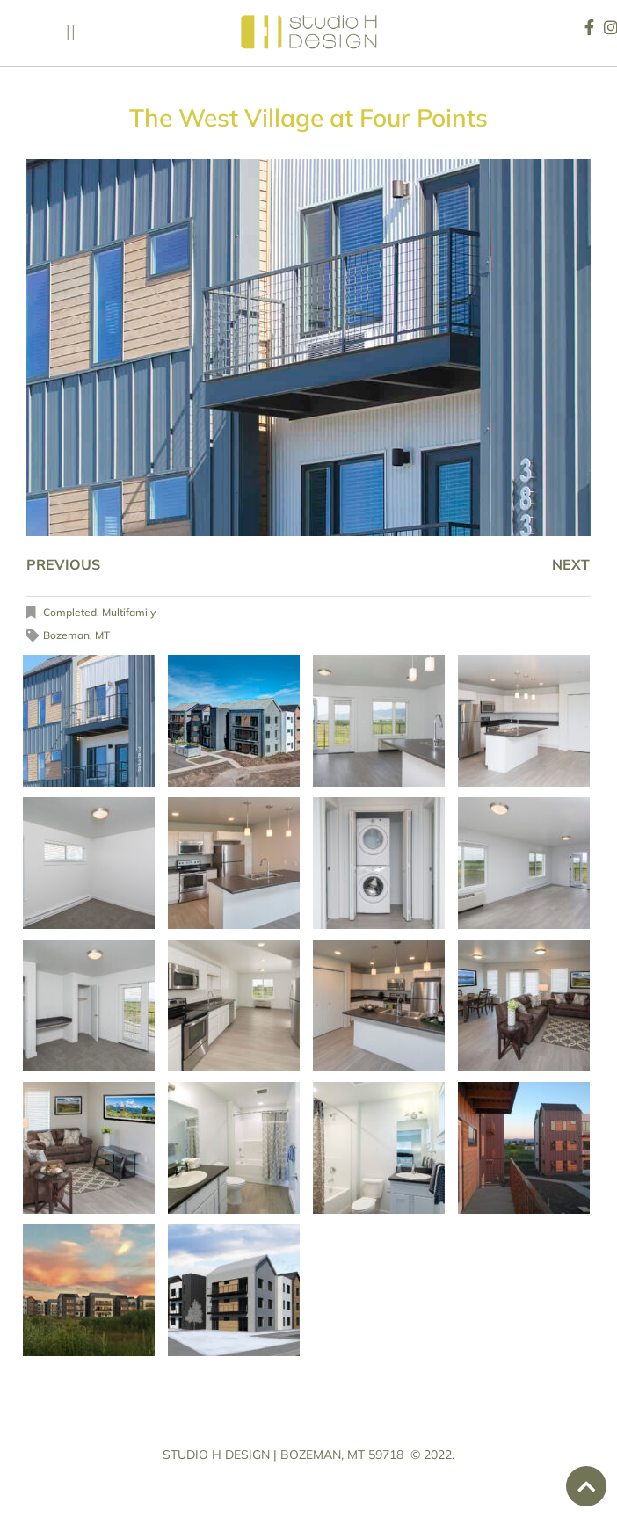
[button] (71, 33)
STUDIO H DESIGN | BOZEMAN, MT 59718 (283, 1455)
